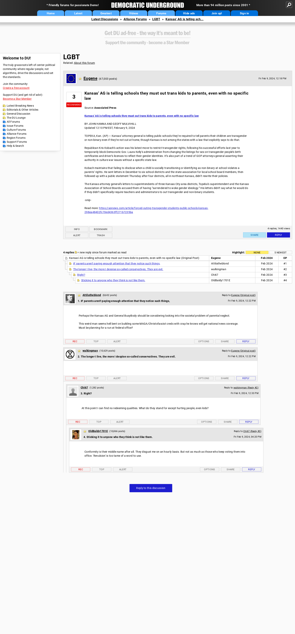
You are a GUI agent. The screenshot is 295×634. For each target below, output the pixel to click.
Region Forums (16, 137)
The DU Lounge (16, 117)
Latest (78, 13)
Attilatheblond (92, 295)
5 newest (281, 252)
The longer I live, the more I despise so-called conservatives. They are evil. (118, 269)
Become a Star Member (17, 98)
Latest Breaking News (20, 105)
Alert (77, 235)
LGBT (156, 19)
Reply (278, 234)
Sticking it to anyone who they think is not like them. (113, 280)
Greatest (106, 13)
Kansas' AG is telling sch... (184, 19)
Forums (161, 13)
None (257, 252)
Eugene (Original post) (243, 295)
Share (255, 234)
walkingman (90, 350)
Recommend (74, 105)
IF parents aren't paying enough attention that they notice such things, (116, 263)
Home (51, 13)
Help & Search (15, 145)
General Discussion (18, 113)
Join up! (216, 13)
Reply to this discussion (150, 488)
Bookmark (100, 229)
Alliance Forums (135, 19)
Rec (75, 341)
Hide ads (189, 13)
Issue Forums (15, 125)
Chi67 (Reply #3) (252, 431)
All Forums (13, 121)
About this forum (84, 62)
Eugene (90, 78)
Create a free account (16, 87)
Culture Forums (16, 129)
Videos (133, 13)
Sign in (244, 13)
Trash (101, 235)
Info (77, 229)
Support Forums (17, 141)
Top (95, 341)
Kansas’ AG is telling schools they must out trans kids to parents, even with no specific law (141, 115)
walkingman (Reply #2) (246, 387)
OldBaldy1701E (98, 431)
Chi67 (84, 387)
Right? (81, 274)
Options (203, 341)
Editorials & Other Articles (22, 109)
